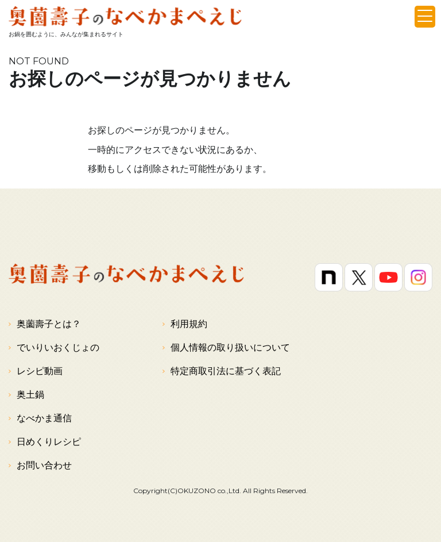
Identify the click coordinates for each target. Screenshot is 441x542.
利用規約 (185, 324)
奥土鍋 (26, 395)
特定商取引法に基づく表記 (222, 371)
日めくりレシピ (45, 442)
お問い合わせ (40, 465)
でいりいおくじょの (54, 347)
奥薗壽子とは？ (45, 324)
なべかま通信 (40, 418)
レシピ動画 (36, 371)
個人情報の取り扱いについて (226, 347)
